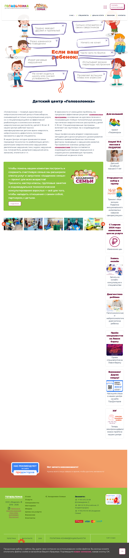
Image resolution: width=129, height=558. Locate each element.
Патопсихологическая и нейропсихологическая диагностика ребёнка (117, 318)
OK (122, 551)
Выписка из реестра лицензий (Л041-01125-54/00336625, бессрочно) (14, 513)
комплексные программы (68, 117)
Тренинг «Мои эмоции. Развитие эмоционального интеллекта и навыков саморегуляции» (115, 207)
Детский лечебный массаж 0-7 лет (114, 166)
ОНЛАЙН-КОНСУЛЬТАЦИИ (117, 6)
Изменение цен (114, 249)
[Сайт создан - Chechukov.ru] (111, 536)
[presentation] (4, 224)
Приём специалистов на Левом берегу (115, 360)
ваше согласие (82, 552)
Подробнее (14, 204)
